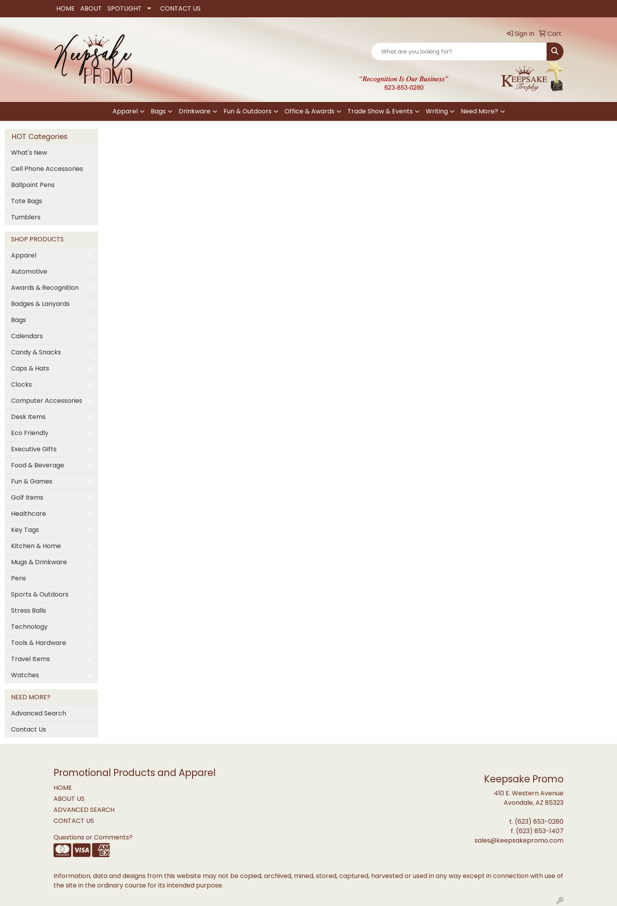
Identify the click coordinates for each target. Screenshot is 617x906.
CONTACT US (180, 8)
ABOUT (91, 8)
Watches (25, 675)
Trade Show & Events (380, 111)
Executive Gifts (34, 449)
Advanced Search (38, 713)
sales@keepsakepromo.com (519, 840)
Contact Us (28, 729)
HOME (65, 8)
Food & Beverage (37, 465)
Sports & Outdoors (39, 594)
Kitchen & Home (36, 545)
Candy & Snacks (36, 352)
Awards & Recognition (45, 287)
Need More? (479, 111)
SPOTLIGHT (124, 8)
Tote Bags (26, 201)
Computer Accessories (46, 400)
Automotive (29, 271)
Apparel (125, 111)
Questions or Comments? (93, 837)
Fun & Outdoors (248, 111)
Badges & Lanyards (40, 303)
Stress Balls (28, 610)
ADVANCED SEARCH (84, 809)
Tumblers (26, 217)
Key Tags (25, 529)
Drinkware (195, 111)
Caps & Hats (30, 368)
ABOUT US (69, 798)
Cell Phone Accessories (47, 168)
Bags (158, 111)
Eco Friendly (29, 432)
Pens (18, 578)
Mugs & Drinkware (39, 562)
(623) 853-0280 (539, 821)
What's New (29, 152)
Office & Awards (309, 111)
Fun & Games (31, 481)
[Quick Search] (459, 52)
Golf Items (27, 497)
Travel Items (30, 658)
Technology (29, 626)
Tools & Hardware (38, 642)
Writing (437, 111)
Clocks (21, 384)
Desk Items (28, 416)
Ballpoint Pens (33, 184)
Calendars (27, 336)
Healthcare (28, 513)
